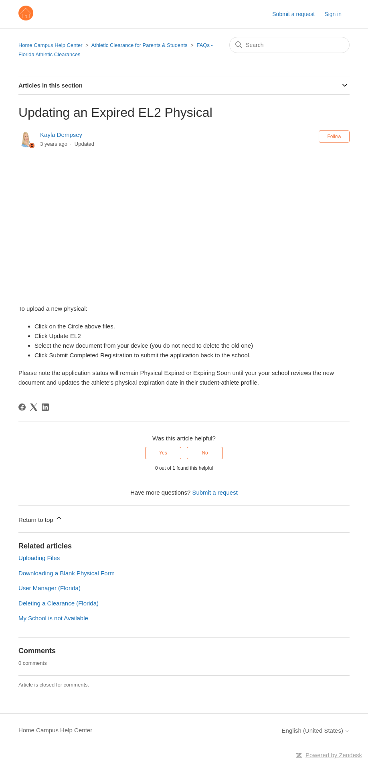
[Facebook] (22, 407)
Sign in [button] (333, 14)
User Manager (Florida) (49, 588)
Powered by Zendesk (333, 755)
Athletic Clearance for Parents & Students (139, 45)
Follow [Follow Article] (334, 136)
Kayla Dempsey (61, 134)
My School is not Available (53, 618)
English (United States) (316, 730)
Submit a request (293, 14)
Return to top (40, 518)
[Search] (289, 45)
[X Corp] (33, 407)
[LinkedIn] (45, 407)
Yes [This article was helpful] (163, 453)
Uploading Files (39, 557)
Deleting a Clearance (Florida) (58, 603)
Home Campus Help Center (50, 45)
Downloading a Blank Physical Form (66, 573)
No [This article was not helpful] (205, 453)
